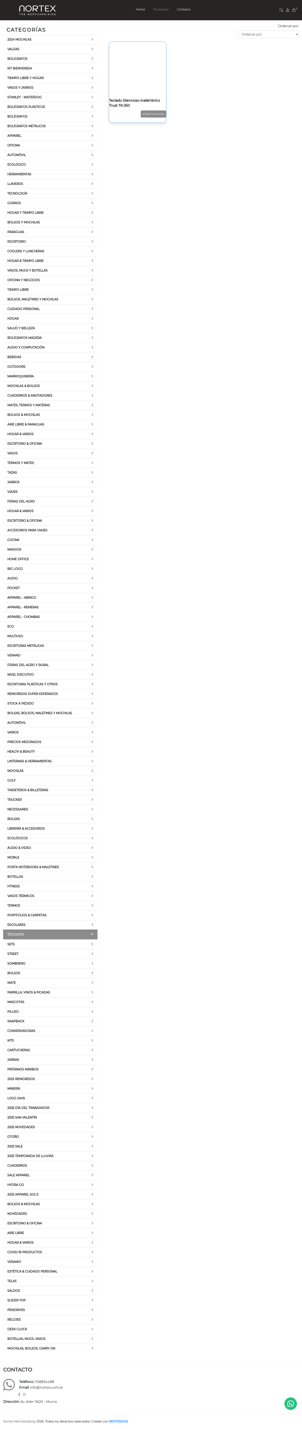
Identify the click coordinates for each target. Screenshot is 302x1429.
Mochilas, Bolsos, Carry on (31, 1348)
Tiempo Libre (18, 290)
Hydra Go (15, 1185)
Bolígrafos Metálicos (26, 126)
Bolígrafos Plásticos (26, 107)
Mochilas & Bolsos (23, 386)
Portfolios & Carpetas (27, 915)
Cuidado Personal (23, 309)
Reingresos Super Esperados (32, 694)
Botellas (15, 877)
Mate (11, 983)
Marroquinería (20, 376)
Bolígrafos (17, 116)
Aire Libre (15, 1233)
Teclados (15, 934)
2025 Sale (15, 1146)
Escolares (16, 925)
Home (140, 9)
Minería (13, 1089)
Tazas (12, 472)
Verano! (14, 1262)
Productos (161, 9)
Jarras (13, 1060)
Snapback (15, 1021)
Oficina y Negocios (23, 280)
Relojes (14, 1319)
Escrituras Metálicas (25, 646)
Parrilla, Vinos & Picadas (28, 992)
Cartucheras (18, 1050)
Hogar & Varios (20, 434)
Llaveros (15, 184)
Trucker (14, 800)
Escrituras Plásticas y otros (32, 684)
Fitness (13, 886)
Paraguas (15, 232)
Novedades (17, 1214)
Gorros (14, 203)
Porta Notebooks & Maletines (33, 867)
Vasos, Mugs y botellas (27, 270)
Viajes (12, 492)
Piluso (13, 1012)
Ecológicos (17, 838)
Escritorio (16, 242)
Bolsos (13, 973)
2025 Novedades (21, 1127)
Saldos (13, 1291)
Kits (10, 1040)
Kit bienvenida (19, 68)
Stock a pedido (20, 703)
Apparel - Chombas (23, 617)
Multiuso (15, 636)
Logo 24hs (16, 1098)
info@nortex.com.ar (46, 1387)
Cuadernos (17, 1166)
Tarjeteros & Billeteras (27, 790)
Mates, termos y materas (28, 405)
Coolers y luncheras (25, 251)
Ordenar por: (288, 26)
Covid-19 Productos (24, 1252)
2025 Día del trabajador (28, 1108)
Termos (13, 905)
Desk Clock (17, 1329)
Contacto (184, 9)
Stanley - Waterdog (24, 97)
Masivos (14, 549)
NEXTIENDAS (118, 1421)
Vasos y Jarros (20, 88)
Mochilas (15, 771)
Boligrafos (17, 59)
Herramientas (19, 174)
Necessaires (17, 809)
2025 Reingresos (21, 1079)
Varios (13, 732)
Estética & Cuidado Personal (32, 1271)
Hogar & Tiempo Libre (25, 261)
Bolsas (13, 819)
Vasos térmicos (20, 896)
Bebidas (14, 357)
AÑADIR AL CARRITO (153, 113)
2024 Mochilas (19, 39)
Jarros (13, 482)
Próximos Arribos (23, 1069)
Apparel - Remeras (23, 607)
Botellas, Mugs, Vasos (26, 1339)
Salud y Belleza (21, 328)
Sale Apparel (18, 1175)
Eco (10, 626)
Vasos (12, 453)
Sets (11, 944)
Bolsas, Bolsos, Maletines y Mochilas (39, 713)
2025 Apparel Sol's (22, 1194)
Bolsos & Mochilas (23, 415)
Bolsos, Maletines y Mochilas (32, 299)
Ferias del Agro (21, 501)
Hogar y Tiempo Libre (25, 213)
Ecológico (16, 165)
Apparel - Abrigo (21, 598)
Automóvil (16, 155)
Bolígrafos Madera (24, 338)
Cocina (13, 540)
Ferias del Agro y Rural (28, 665)
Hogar (13, 318)
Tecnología (17, 193)
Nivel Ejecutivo (20, 675)
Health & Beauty (21, 752)
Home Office (18, 559)
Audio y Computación (25, 347)
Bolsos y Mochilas (23, 222)
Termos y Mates (20, 463)
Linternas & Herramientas (29, 761)
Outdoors (16, 367)
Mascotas (15, 1002)
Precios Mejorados (24, 742)
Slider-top (16, 1300)
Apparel (14, 136)
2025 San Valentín (22, 1117)
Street (12, 954)
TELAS (12, 1281)
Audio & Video (19, 848)
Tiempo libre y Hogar (25, 78)
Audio (12, 578)
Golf (11, 780)
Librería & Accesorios (26, 828)
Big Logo (15, 569)
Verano (13, 655)
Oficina (13, 145)
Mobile (13, 857)
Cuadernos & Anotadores (29, 395)
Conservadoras (21, 1031)
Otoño (13, 1137)
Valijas (13, 49)
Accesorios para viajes (27, 530)
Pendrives (16, 1310)
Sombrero (16, 963)
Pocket (13, 588)
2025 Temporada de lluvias (30, 1156)
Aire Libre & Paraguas (25, 424)
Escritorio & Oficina (24, 444)
